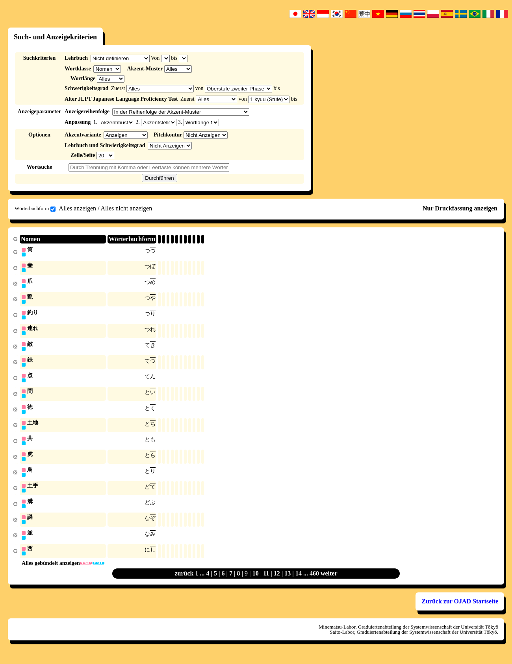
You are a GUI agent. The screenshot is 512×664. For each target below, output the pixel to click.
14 (298, 581)
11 (266, 581)
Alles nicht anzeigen (126, 208)
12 (277, 581)
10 (255, 581)
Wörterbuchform (35, 208)
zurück (183, 581)
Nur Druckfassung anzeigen (460, 208)
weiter (329, 581)
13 (287, 581)
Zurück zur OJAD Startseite (459, 609)
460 (314, 581)
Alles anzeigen (77, 208)
